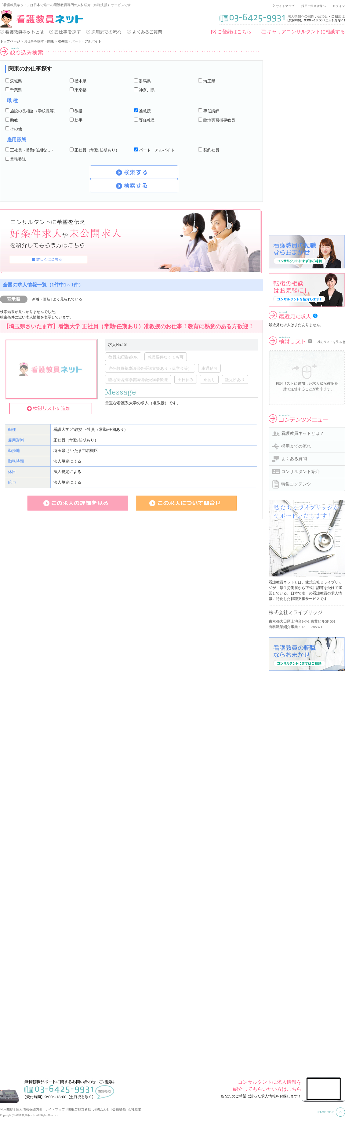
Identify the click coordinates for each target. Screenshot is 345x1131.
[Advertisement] (291, 138)
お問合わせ (101, 1109)
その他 (16, 129)
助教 (14, 120)
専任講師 (211, 111)
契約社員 (211, 150)
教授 (78, 111)
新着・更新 (41, 299)
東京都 (80, 90)
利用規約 (6, 1109)
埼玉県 (209, 81)
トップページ (10, 41)
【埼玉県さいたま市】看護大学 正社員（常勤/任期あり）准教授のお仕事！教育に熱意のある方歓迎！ (128, 326)
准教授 (63, 41)
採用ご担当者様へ (313, 6)
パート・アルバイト (86, 41)
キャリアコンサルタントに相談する (306, 32)
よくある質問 (294, 458)
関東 (50, 41)
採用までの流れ (296, 446)
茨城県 (16, 81)
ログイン (339, 6)
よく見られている (67, 299)
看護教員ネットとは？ (302, 433)
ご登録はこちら (234, 32)
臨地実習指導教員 (219, 120)
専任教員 (147, 120)
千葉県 (16, 90)
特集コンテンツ (296, 484)
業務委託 (18, 159)
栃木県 (80, 81)
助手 (78, 120)
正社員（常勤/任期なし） (32, 150)
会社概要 (134, 1109)
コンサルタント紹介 (300, 471)
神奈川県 (147, 90)
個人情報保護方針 (29, 1109)
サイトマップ (285, 6)
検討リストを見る (330, 342)
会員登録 (119, 1109)
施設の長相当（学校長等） (34, 111)
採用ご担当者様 (79, 1109)
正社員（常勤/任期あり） (96, 150)
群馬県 (145, 81)
